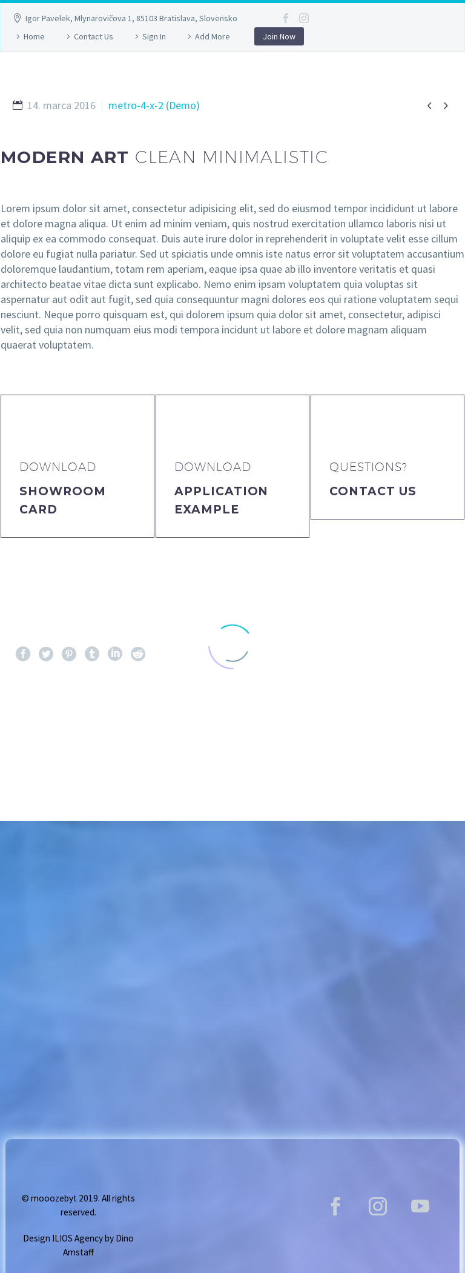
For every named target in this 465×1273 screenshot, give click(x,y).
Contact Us (93, 36)
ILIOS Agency (77, 1238)
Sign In (154, 36)
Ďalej (426, 729)
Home (34, 36)
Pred (36, 729)
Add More (212, 36)
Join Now (279, 36)
